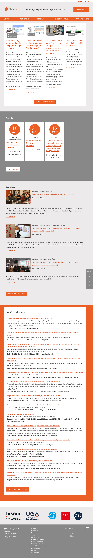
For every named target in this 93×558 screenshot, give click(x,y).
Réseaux (40, 19)
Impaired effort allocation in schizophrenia (20, 414)
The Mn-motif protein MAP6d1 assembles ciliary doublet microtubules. (29, 461)
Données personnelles (37, 539)
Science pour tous (60, 19)
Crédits (33, 535)
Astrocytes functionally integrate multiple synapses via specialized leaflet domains (33, 426)
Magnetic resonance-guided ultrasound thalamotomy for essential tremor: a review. (33, 396)
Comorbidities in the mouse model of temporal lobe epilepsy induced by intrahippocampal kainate (38, 440)
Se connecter (35, 552)
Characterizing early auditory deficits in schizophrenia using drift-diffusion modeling (33, 405)
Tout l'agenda (13, 169)
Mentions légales (36, 537)
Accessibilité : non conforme (39, 546)
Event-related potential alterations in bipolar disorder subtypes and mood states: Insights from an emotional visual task (45, 372)
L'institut (7, 19)
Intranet (33, 550)
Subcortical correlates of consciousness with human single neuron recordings (32, 449)
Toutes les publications (17, 489)
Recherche (24, 19)
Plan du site (34, 533)
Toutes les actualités (45, 102)
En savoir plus (10, 90)
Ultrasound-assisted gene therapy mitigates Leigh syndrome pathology (29, 318)
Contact (33, 528)
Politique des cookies (37, 541)
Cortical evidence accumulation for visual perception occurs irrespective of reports (33, 381)
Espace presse (35, 548)
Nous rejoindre (82, 19)
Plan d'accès (35, 530)
